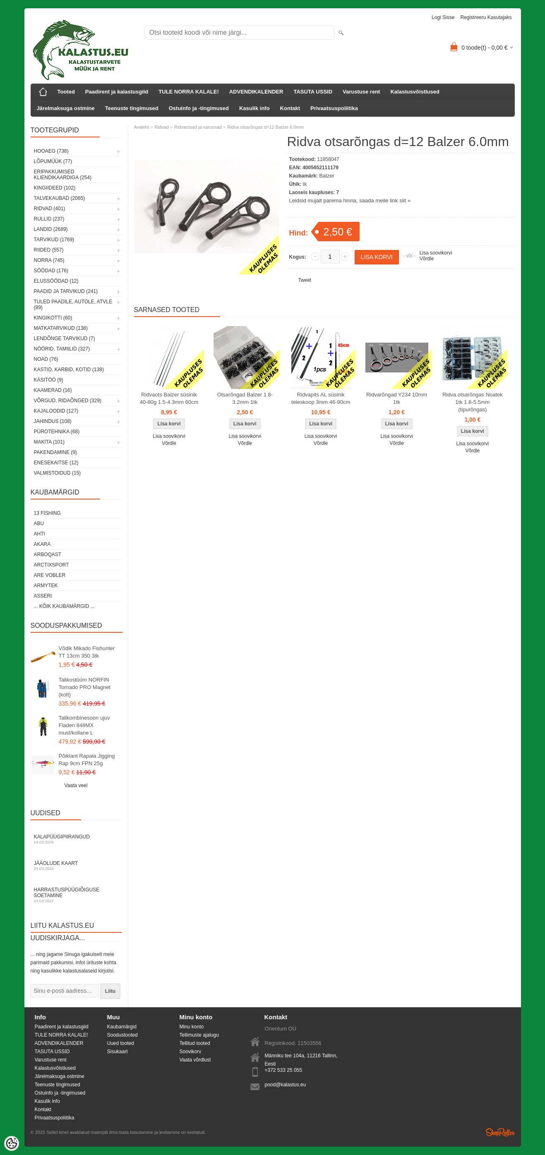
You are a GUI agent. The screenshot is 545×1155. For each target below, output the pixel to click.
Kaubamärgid (122, 1027)
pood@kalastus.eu (285, 1085)
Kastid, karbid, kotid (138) (69, 369)
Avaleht (141, 127)
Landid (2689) (51, 229)
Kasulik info (254, 108)
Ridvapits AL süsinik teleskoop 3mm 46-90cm (320, 398)
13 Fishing (47, 513)
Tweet (304, 280)
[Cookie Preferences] (11, 1143)
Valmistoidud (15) (57, 473)
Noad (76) (46, 359)
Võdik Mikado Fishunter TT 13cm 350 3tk (87, 652)
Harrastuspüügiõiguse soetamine (76, 895)
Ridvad (161, 127)
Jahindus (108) (53, 421)
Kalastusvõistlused (414, 92)
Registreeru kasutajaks (485, 17)
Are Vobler (50, 575)
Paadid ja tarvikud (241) (66, 291)
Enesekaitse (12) (56, 463)
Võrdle (427, 259)
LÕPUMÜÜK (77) (53, 161)
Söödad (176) (51, 271)
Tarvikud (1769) (54, 240)
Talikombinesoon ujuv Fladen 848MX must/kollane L (84, 725)
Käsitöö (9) (48, 380)
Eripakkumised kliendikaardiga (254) (62, 174)
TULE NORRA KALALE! (188, 92)
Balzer (326, 176)
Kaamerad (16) (53, 390)
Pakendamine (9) (55, 452)
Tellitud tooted (195, 1043)
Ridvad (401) (49, 208)
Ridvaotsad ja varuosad (198, 127)
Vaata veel (76, 785)
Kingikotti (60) (53, 318)
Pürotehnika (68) (57, 432)
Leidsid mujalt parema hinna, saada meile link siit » (350, 200)
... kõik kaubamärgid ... (64, 606)
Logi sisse (443, 17)
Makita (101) (49, 442)
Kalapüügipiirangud (76, 839)
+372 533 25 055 (283, 1070)
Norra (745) (49, 260)
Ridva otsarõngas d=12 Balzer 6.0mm (265, 127)
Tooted (66, 92)
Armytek (46, 585)
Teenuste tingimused (131, 108)
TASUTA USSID (312, 92)
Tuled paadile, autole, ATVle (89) (73, 304)
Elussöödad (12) (56, 281)
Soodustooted (122, 1035)
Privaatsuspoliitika (334, 108)
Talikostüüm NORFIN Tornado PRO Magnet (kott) (85, 687)
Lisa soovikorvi (436, 253)
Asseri (43, 596)
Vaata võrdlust (195, 1060)
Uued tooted (120, 1043)
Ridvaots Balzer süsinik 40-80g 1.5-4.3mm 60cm (169, 398)
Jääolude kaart (76, 865)
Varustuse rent (361, 92)
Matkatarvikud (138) (61, 328)
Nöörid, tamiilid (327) (62, 349)
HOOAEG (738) (51, 151)
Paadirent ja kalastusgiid (116, 92)
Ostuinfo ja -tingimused (199, 108)
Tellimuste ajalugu (199, 1035)
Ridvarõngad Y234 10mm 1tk (396, 398)
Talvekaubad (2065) (59, 198)
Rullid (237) (49, 219)
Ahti (39, 534)
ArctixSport (51, 565)
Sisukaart (117, 1051)
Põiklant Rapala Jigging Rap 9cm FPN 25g (87, 759)
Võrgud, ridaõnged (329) (67, 400)
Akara (42, 544)
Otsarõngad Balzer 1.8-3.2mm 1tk (245, 398)
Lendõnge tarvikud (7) (64, 338)
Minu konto (192, 1027)
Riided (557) (49, 250)
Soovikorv (191, 1051)
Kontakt (290, 108)
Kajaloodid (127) (56, 411)
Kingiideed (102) (55, 188)
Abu (39, 523)
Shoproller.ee (500, 1132)
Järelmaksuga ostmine (66, 108)
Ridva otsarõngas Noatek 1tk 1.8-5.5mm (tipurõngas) (472, 402)
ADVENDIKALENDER (256, 92)
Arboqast (48, 554)
